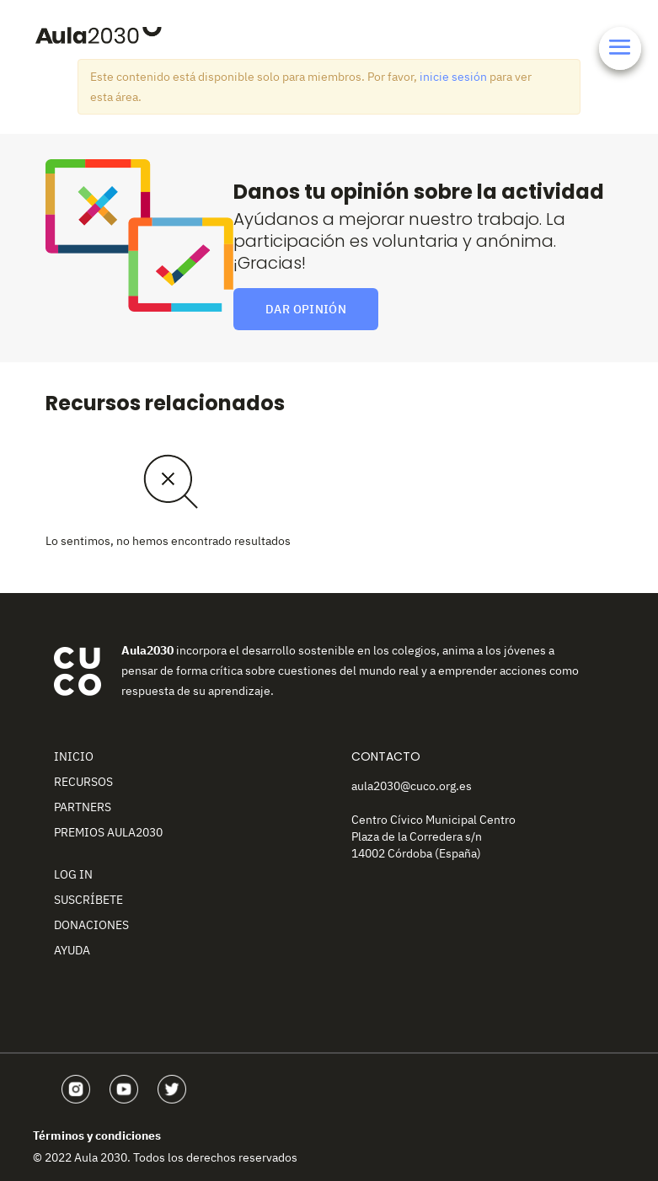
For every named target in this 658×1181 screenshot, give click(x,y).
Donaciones (91, 925)
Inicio (74, 756)
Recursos (83, 781)
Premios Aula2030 (108, 832)
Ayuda (72, 950)
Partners (82, 807)
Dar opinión (305, 309)
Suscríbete (88, 899)
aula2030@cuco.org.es (411, 786)
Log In (73, 874)
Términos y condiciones (97, 1135)
